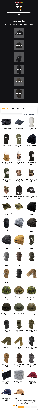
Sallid (19, 57)
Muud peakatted (19, 93)
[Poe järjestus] (29, 114)
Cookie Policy (24, 408)
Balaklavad (19, 69)
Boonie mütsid (19, 81)
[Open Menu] (19, 15)
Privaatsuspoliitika (29, 408)
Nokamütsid (19, 33)
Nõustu (21, 406)
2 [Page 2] (16, 405)
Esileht (4, 108)
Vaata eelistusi (34, 406)
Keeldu (27, 406)
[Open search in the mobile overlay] (19, 12)
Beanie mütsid (19, 45)
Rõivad (9, 108)
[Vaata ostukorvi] (19, 10)
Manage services (20, 404)
